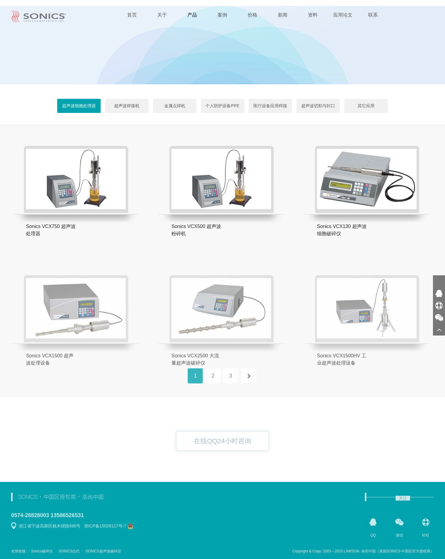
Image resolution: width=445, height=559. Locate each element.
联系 (373, 14)
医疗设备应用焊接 (270, 105)
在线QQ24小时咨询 (222, 447)
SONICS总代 (69, 551)
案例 (222, 14)
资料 (313, 14)
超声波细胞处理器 (79, 105)
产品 (192, 14)
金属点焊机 (174, 105)
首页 (132, 14)
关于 (162, 14)
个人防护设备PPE (222, 105)
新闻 (282, 14)
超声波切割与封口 (318, 105)
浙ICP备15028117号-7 (105, 528)
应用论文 (343, 14)
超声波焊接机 (126, 105)
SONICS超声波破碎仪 (103, 551)
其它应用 (366, 105)
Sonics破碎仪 (42, 551)
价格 (252, 14)
